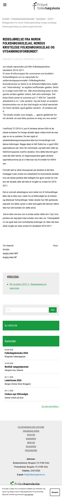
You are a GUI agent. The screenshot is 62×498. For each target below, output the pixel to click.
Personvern (31, 450)
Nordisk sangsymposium (16, 366)
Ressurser (31, 446)
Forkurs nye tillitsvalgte (16, 394)
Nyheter (31, 434)
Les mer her (29, 494)
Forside (5, 18)
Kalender (10, 341)
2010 (50, 18)
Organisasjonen (31, 431)
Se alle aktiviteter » (50, 406)
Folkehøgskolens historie (31, 427)
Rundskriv (41, 18)
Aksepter (55, 492)
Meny (4, 3)
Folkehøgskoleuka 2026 (16, 353)
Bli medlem (11, 325)
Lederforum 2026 (13, 380)
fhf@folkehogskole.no (34, 474)
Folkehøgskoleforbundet (22, 18)
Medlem (31, 442)
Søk (53, 310)
